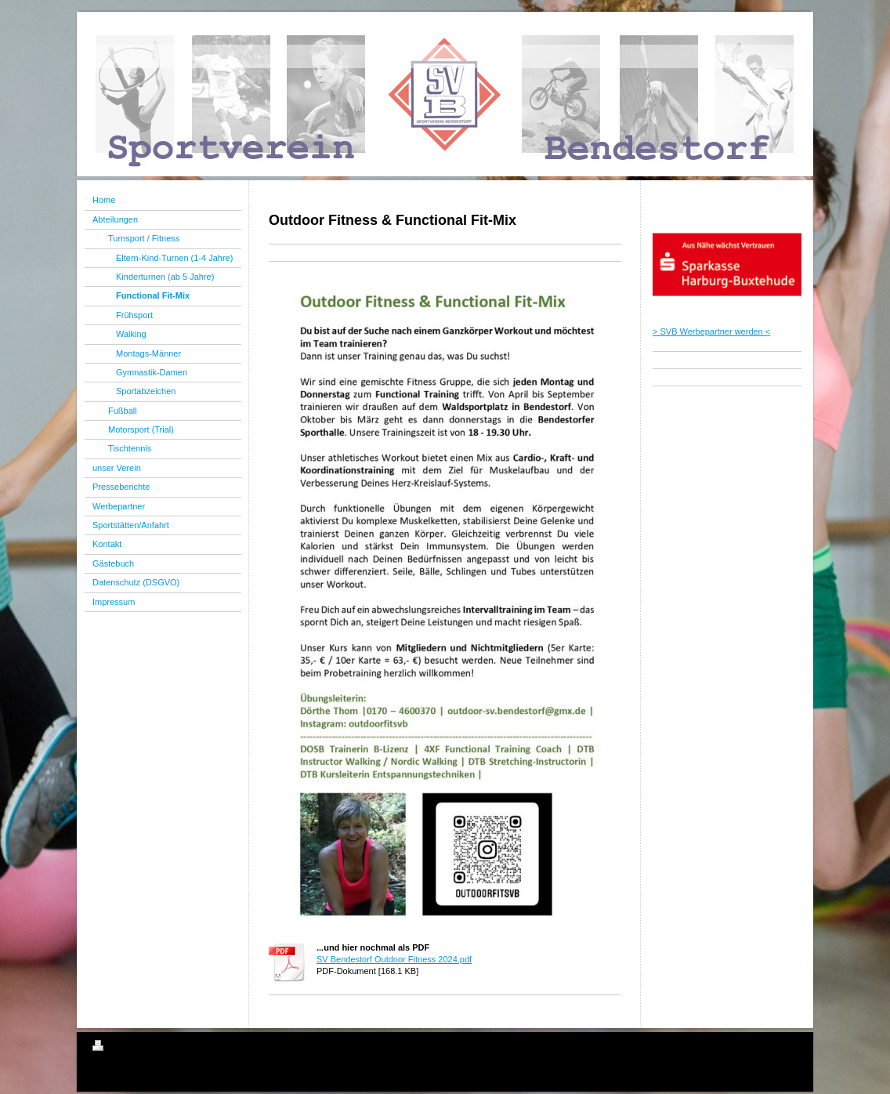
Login (787, 1045)
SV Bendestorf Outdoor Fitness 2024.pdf (394, 959)
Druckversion (126, 1047)
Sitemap (181, 1047)
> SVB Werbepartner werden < (711, 331)
